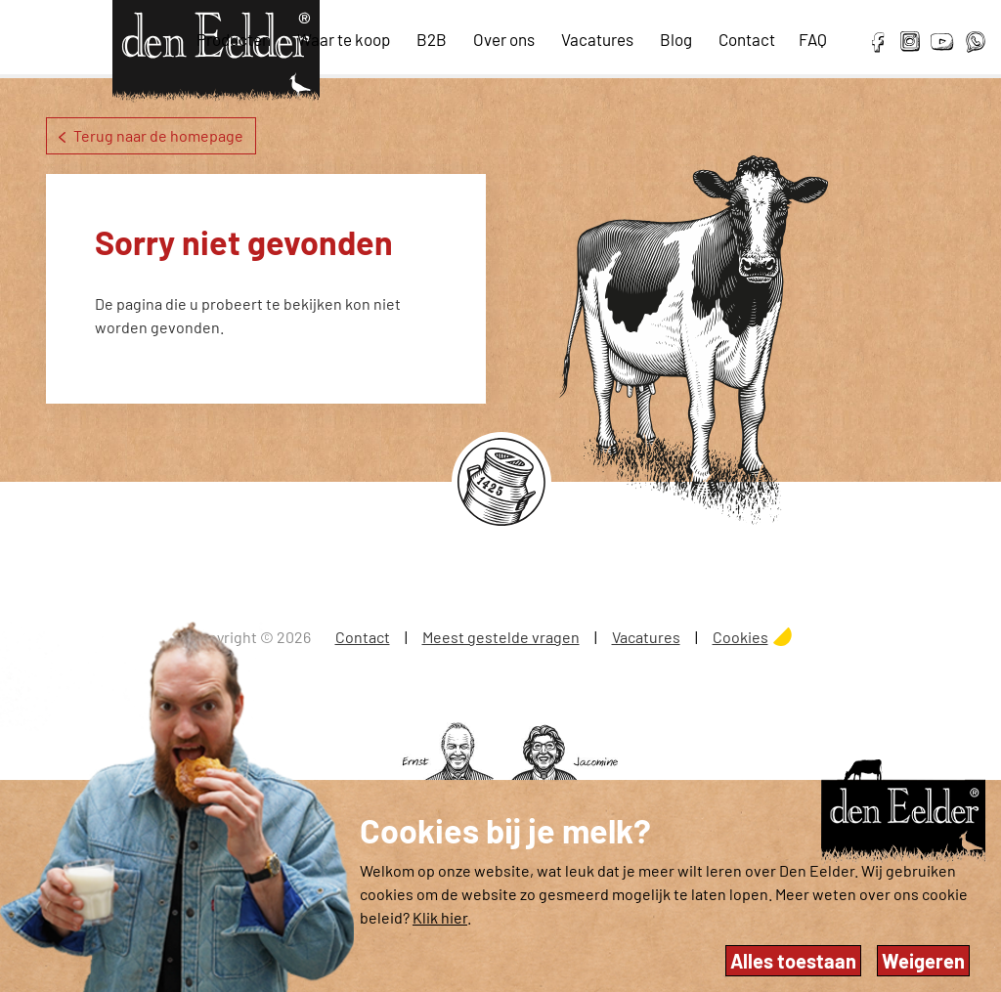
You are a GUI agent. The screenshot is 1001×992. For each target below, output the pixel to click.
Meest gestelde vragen (501, 636)
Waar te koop (343, 39)
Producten (233, 39)
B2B (431, 39)
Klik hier (440, 917)
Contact (746, 39)
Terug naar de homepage (151, 135)
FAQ (813, 39)
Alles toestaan (793, 960)
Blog (676, 39)
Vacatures (597, 39)
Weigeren (923, 960)
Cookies (740, 636)
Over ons (504, 39)
